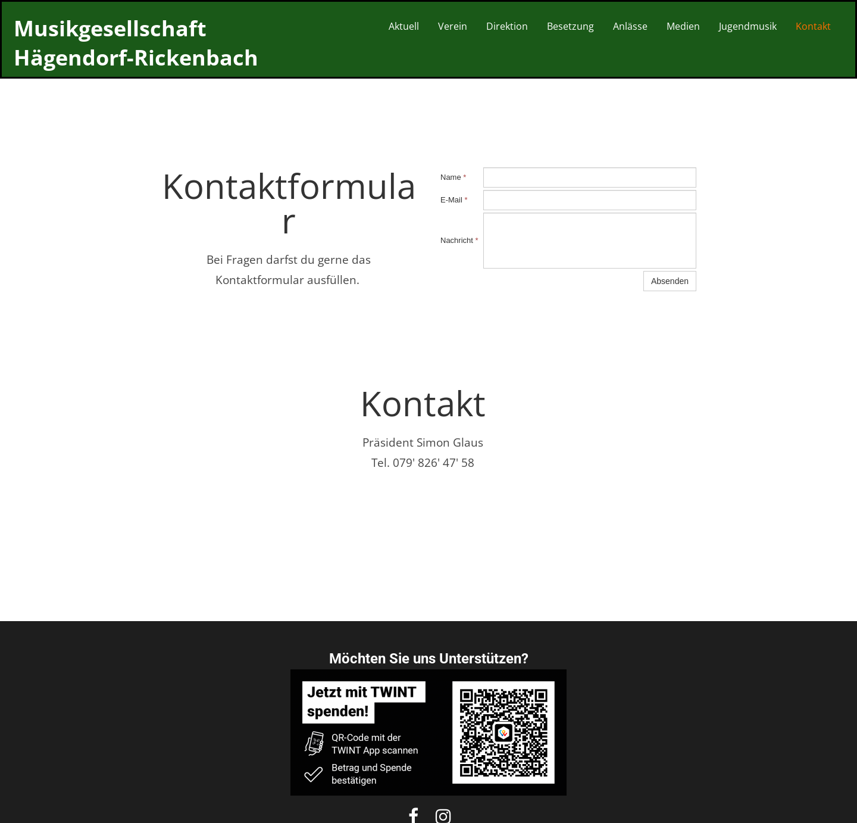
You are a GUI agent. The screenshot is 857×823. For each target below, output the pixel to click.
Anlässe (630, 26)
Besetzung (570, 26)
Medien (683, 26)
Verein (452, 26)
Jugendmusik (748, 26)
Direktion (507, 26)
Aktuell (404, 26)
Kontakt (813, 26)
